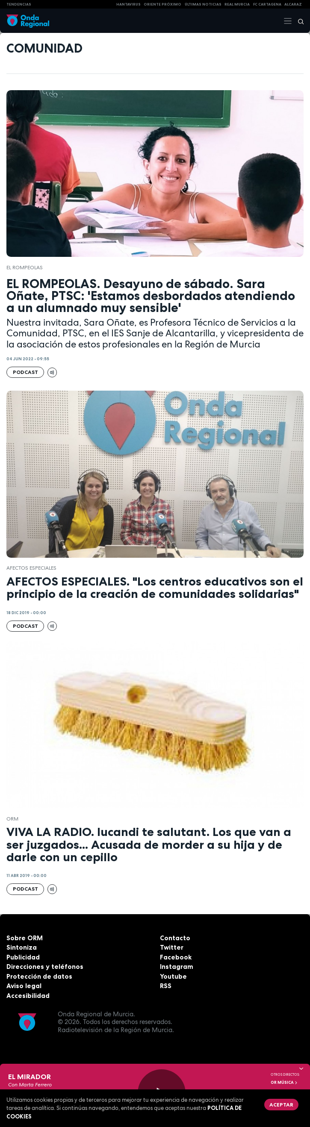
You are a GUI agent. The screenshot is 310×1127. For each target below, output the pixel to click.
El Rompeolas (24, 267)
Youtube (173, 976)
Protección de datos (39, 976)
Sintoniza (21, 947)
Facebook (176, 957)
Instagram (176, 966)
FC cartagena (267, 4)
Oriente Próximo (162, 4)
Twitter (171, 947)
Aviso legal (23, 986)
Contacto (175, 938)
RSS (165, 986)
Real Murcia (237, 4)
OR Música (284, 1082)
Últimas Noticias (203, 4)
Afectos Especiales (31, 568)
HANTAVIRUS (128, 4)
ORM (12, 818)
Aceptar (281, 1104)
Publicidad (23, 957)
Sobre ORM (24, 938)
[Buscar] (298, 21)
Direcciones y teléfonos (44, 966)
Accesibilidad (28, 996)
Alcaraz (293, 4)
